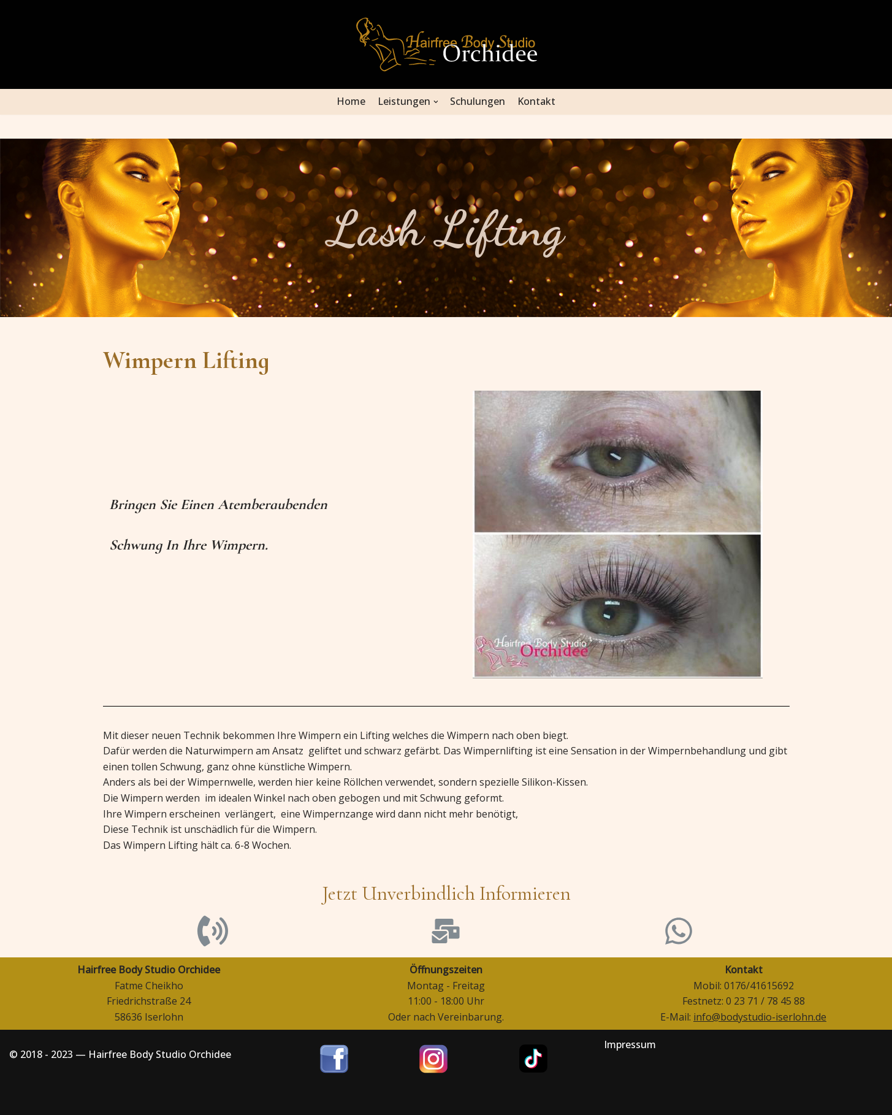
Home (351, 101)
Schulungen (478, 101)
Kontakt (537, 101)
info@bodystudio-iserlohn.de (759, 1017)
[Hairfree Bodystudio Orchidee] (446, 44)
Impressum (630, 1044)
